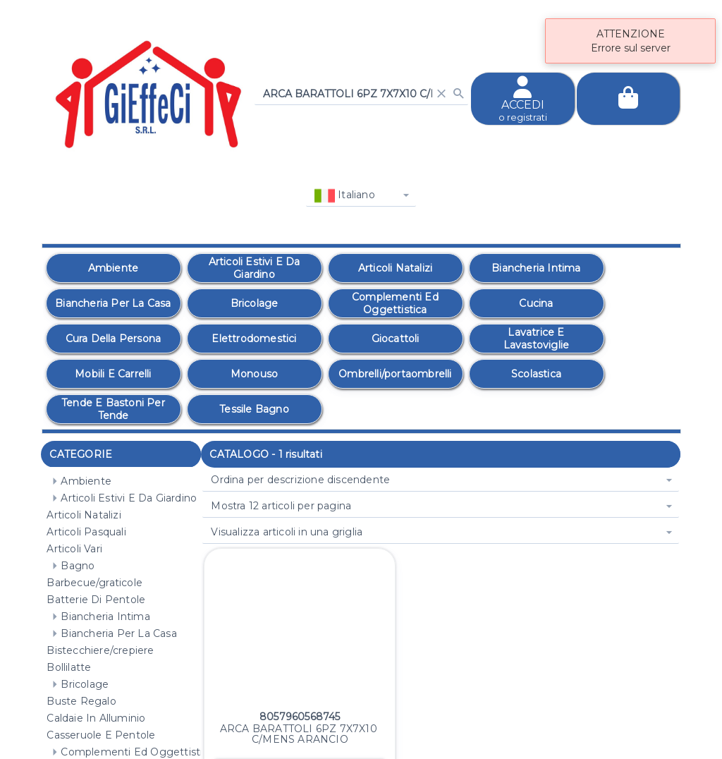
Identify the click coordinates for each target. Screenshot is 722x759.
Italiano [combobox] (344, 196)
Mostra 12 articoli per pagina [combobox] (281, 505)
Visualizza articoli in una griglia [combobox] (286, 532)
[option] (113, 268)
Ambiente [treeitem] (79, 481)
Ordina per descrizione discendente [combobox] (300, 479)
